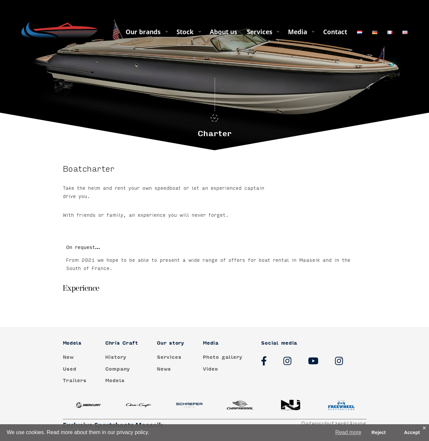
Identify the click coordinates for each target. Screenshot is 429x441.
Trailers (74, 380)
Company (117, 369)
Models (115, 380)
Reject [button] (378, 432)
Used (69, 369)
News (164, 369)
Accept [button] (412, 432)
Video (210, 369)
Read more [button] (348, 432)
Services (169, 357)
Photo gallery (222, 357)
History (115, 357)
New (68, 357)
